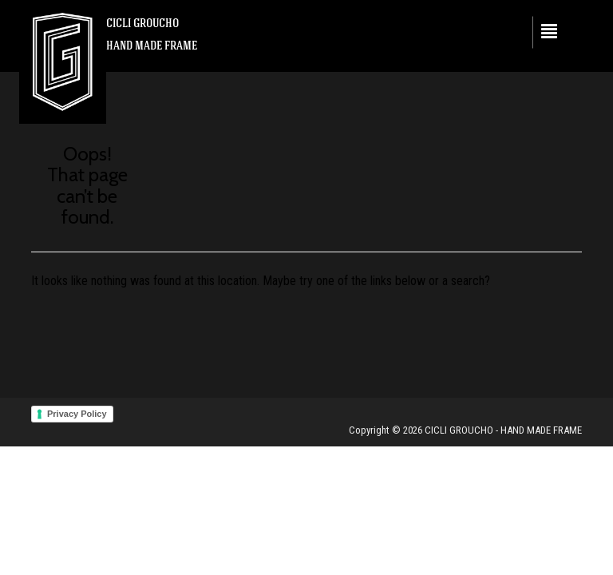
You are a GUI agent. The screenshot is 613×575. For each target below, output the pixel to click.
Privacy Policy (77, 413)
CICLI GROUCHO (142, 22)
